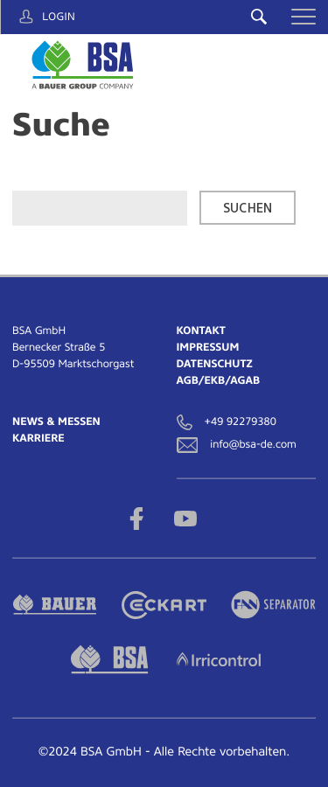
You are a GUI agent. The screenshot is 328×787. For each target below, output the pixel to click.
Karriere (38, 438)
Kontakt (201, 331)
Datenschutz (215, 364)
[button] (303, 16)
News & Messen (56, 421)
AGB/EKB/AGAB (219, 380)
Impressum (208, 347)
